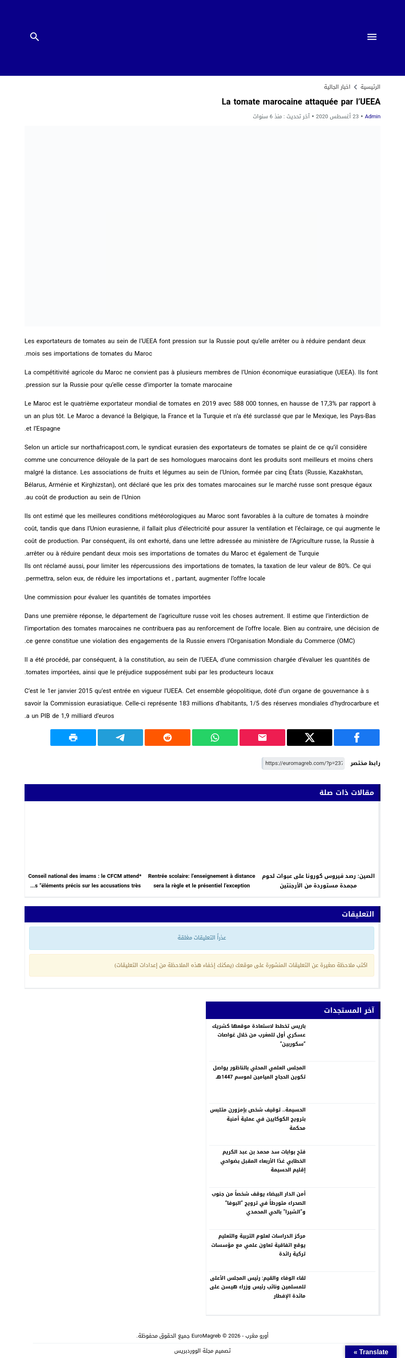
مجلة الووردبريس (193, 1351)
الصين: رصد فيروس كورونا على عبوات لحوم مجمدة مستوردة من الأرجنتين (318, 881)
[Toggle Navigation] (374, 38)
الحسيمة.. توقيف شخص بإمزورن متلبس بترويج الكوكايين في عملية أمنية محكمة (258, 1118)
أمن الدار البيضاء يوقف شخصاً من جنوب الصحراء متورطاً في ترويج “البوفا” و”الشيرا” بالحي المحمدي (259, 1202)
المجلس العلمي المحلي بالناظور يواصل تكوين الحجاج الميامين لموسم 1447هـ (259, 1072)
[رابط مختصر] (303, 763)
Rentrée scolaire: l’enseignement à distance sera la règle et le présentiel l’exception (201, 881)
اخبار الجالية (337, 87)
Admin (373, 116)
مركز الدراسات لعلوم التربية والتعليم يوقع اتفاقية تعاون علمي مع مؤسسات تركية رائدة (258, 1244)
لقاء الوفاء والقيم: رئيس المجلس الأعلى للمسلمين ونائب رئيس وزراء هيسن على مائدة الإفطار (258, 1287)
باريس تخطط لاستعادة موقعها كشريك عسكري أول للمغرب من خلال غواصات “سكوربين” (259, 1035)
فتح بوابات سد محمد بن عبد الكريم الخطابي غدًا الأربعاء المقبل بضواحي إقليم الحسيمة (263, 1160)
